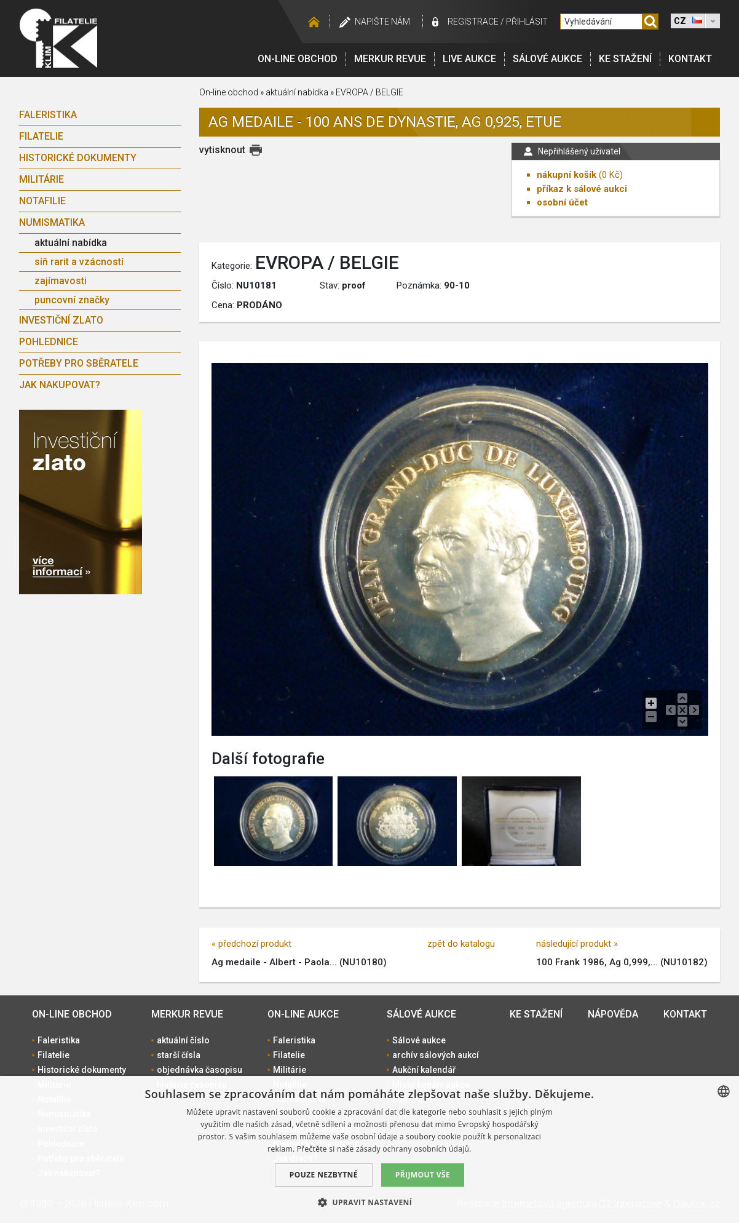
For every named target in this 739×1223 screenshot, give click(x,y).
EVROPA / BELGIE (369, 92)
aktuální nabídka (70, 243)
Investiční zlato (61, 320)
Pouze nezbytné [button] (324, 1174)
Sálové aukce (547, 59)
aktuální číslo (183, 1040)
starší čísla (178, 1055)
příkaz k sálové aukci (582, 188)
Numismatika (52, 222)
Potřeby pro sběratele (78, 363)
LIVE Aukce (469, 59)
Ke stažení (625, 59)
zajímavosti (60, 281)
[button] (369, 1202)
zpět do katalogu (461, 943)
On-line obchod (298, 59)
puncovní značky (71, 300)
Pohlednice (48, 342)
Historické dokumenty (77, 158)
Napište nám (382, 21)
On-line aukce (303, 1014)
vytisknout (222, 150)
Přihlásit (527, 21)
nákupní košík (566, 174)
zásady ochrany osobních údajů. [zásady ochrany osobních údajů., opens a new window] (414, 1149)
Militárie (41, 179)
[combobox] (723, 1091)
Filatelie (41, 136)
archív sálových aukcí (435, 1055)
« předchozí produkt (251, 943)
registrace (473, 21)
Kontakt (690, 59)
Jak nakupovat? (59, 385)
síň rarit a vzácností (79, 262)
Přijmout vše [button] (422, 1174)
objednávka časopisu (199, 1070)
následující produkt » (577, 943)
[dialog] (369, 1149)
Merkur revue (390, 59)
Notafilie (42, 201)
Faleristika (48, 115)
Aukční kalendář (424, 1070)
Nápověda (613, 1014)
